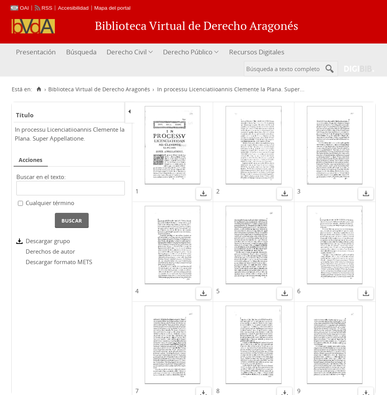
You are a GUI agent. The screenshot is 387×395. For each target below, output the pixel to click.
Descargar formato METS (59, 262)
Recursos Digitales (256, 51)
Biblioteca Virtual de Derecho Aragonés (99, 89)
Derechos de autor (50, 251)
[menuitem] (37, 52)
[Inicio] (38, 89)
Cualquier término (50, 203)
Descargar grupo (48, 241)
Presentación (36, 51)
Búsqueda (81, 51)
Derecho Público (187, 51)
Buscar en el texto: (41, 177)
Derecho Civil (127, 51)
